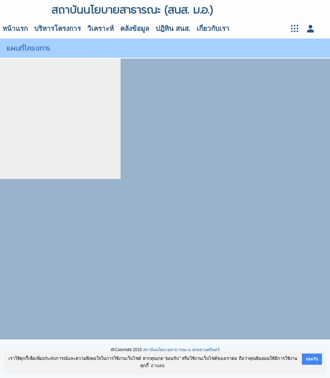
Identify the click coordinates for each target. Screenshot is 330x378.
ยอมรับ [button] (312, 359)
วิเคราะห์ (100, 29)
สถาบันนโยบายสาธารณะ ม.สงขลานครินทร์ (181, 350)
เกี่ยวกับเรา (213, 29)
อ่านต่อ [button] (158, 365)
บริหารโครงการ (57, 29)
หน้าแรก (15, 29)
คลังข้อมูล (134, 29)
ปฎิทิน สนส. (173, 29)
